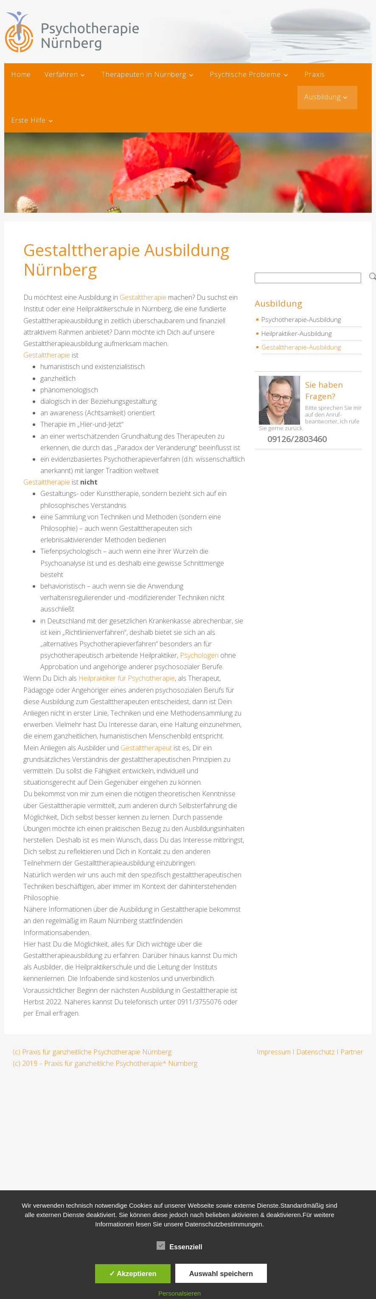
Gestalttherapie (143, 297)
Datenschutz (315, 1052)
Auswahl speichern (221, 1273)
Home (21, 74)
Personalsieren (179, 1293)
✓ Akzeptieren (133, 1273)
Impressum (274, 1052)
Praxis (314, 74)
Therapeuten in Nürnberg (143, 74)
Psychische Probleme (245, 74)
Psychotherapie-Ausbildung (301, 319)
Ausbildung (322, 96)
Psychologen (199, 655)
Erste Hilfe (28, 120)
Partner (351, 1052)
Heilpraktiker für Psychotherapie (127, 678)
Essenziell (179, 1245)
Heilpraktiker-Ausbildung (296, 333)
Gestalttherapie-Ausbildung (301, 347)
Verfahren (61, 74)
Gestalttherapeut (146, 747)
